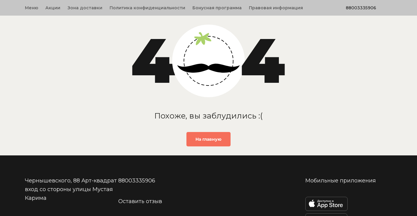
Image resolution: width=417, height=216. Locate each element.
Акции (52, 7)
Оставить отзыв (140, 201)
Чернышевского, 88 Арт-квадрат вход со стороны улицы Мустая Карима (71, 189)
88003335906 (361, 7)
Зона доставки (85, 7)
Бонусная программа (217, 7)
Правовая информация (276, 7)
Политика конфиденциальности (147, 7)
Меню (31, 7)
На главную (208, 139)
